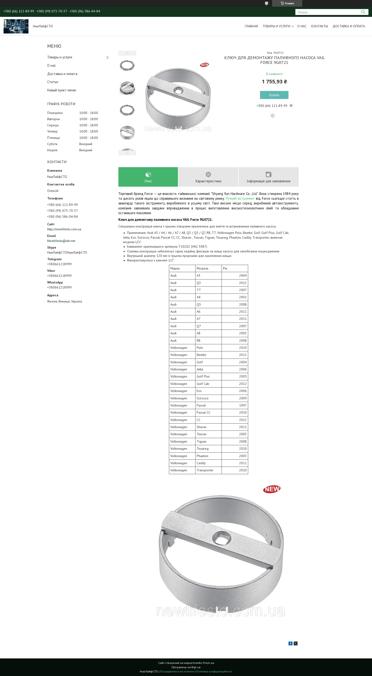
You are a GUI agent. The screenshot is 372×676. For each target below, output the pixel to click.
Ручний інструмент (240, 198)
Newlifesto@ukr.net (61, 241)
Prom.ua (208, 663)
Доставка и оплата (349, 26)
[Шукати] (363, 12)
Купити (274, 95)
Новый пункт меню (61, 90)
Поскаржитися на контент (177, 671)
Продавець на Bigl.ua (186, 667)
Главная (251, 26)
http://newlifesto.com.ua (64, 229)
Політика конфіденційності (214, 671)
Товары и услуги (276, 26)
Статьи (52, 82)
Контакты (319, 26)
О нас (302, 26)
